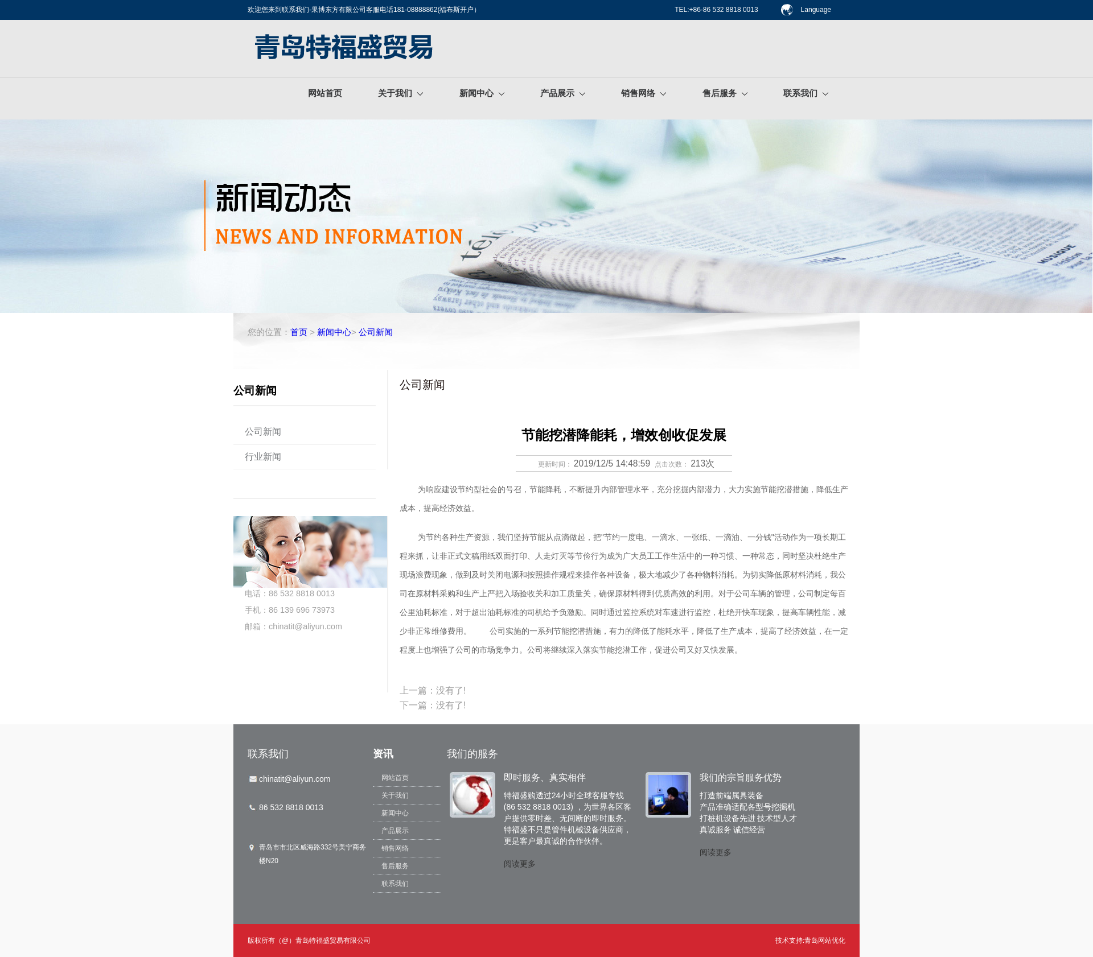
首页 (298, 332)
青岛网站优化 (824, 940)
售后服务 (724, 93)
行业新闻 (263, 456)
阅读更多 (520, 863)
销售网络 (643, 93)
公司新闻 (376, 332)
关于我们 (400, 93)
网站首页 (325, 93)
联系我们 (805, 93)
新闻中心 (481, 93)
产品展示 (562, 93)
